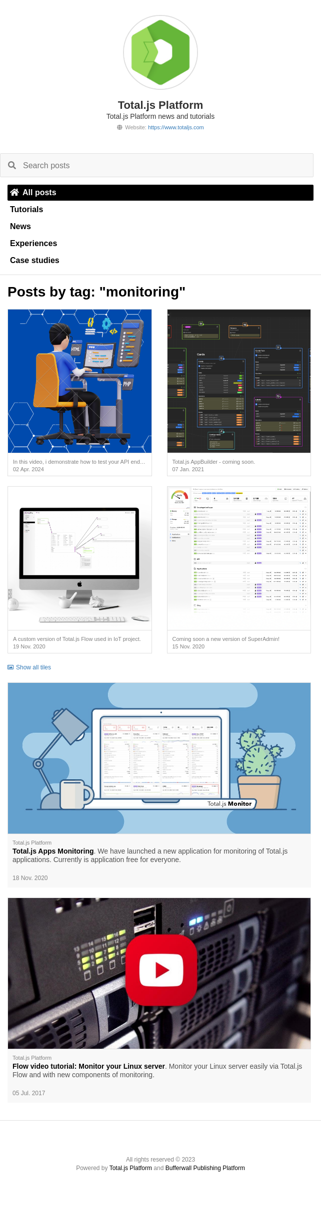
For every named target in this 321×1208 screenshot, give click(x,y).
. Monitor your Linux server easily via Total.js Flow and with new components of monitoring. (157, 1070)
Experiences (33, 243)
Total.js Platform (131, 1168)
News (20, 226)
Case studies (35, 260)
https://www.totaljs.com (176, 127)
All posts (33, 192)
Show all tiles (29, 667)
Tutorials (26, 209)
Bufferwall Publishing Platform (205, 1168)
